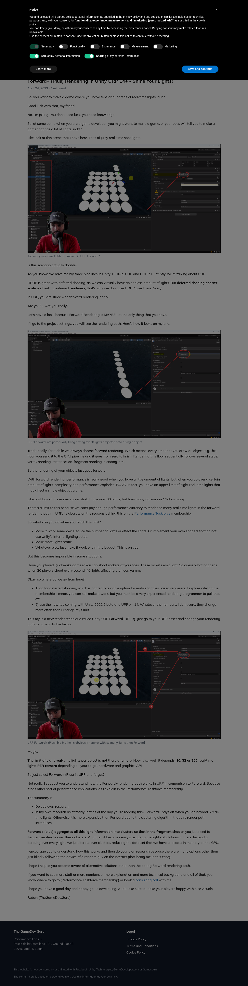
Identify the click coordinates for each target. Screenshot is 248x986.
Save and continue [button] (200, 975)
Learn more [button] (43, 975)
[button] (217, 916)
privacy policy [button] (131, 923)
